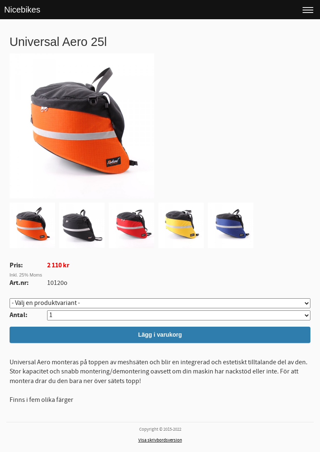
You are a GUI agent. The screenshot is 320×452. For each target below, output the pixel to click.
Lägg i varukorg (160, 334)
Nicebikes (22, 9)
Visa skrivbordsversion (160, 440)
